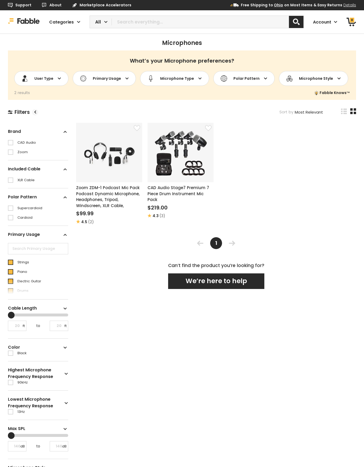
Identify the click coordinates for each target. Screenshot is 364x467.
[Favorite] (137, 128)
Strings (23, 262)
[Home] (24, 22)
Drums (23, 290)
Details (349, 5)
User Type (41, 78)
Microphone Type (175, 78)
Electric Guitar (29, 281)
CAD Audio (26, 142)
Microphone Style (313, 78)
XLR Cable (26, 180)
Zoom (22, 152)
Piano (22, 271)
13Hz (21, 411)
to (276, 5)
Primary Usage (104, 78)
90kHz (22, 382)
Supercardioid (29, 208)
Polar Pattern (244, 78)
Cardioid (25, 217)
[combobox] (197, 22)
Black (22, 353)
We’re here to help (216, 281)
